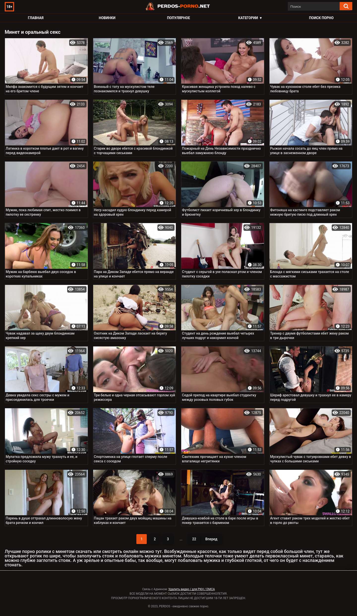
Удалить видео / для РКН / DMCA (191, 589)
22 (194, 539)
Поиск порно (321, 18)
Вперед (211, 539)
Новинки (107, 18)
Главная (35, 18)
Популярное (178, 18)
